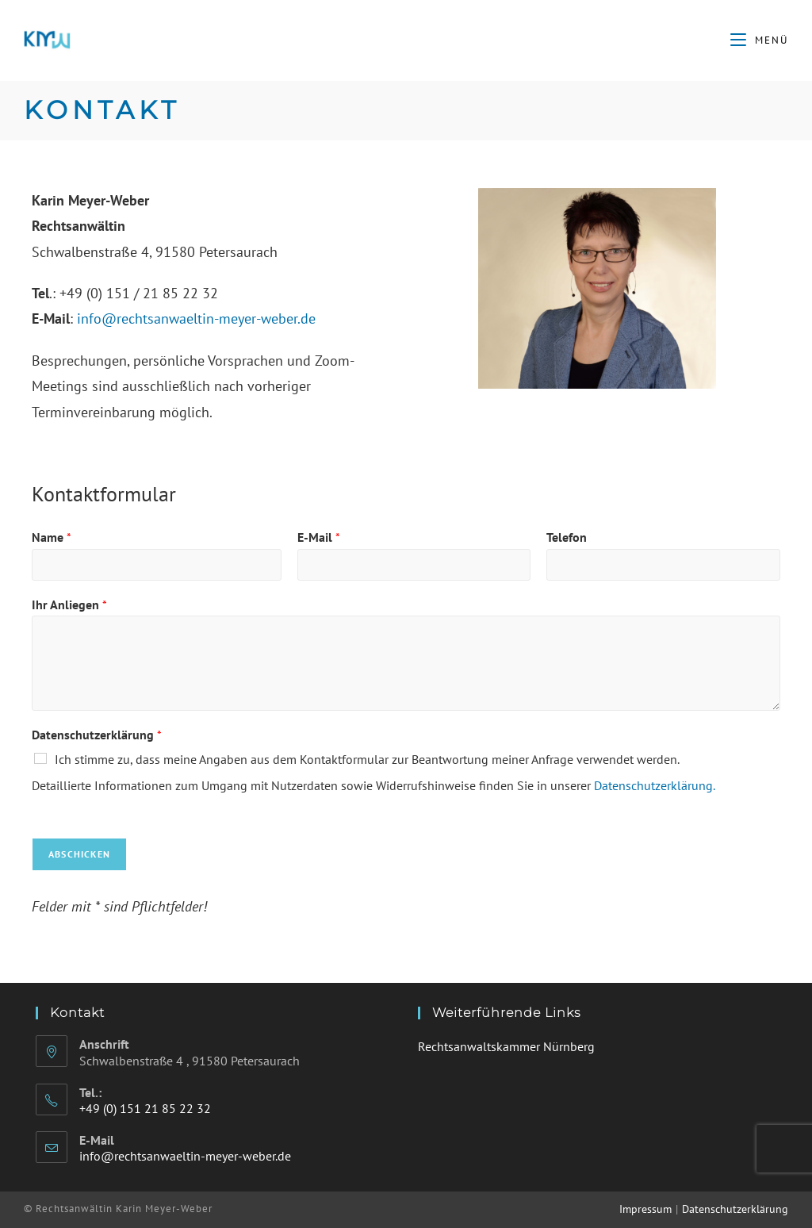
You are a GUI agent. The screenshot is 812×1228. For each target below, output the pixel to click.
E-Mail (318, 537)
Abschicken (79, 854)
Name (51, 537)
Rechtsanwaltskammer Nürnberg (506, 1046)
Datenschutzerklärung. (654, 785)
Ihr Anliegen (69, 604)
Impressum (645, 1209)
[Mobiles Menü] (759, 40)
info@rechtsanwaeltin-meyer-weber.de (196, 318)
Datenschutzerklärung (97, 735)
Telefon (566, 537)
